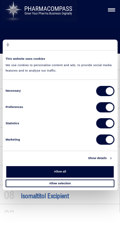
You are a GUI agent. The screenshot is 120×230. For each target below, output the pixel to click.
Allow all (60, 171)
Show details (97, 158)
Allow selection (60, 183)
